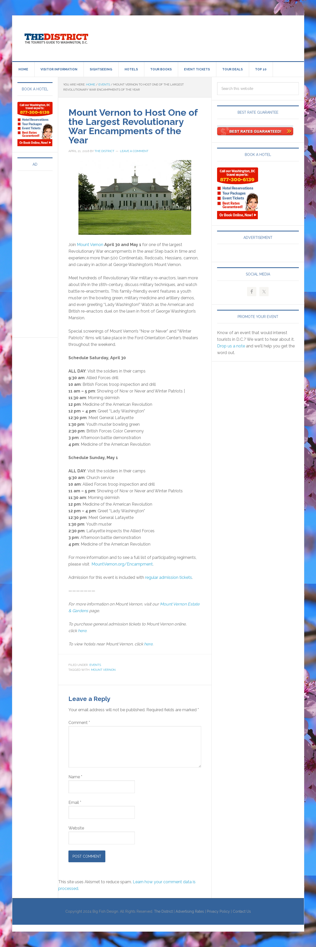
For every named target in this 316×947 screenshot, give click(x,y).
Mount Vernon (90, 244)
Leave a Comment (134, 151)
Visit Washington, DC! (56, 37)
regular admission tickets (168, 577)
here (82, 630)
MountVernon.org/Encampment (122, 564)
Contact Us (242, 911)
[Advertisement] (200, 37)
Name (75, 776)
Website (76, 828)
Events (95, 665)
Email (74, 802)
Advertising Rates (190, 911)
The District (163, 911)
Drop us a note (231, 346)
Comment (79, 722)
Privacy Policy (218, 911)
